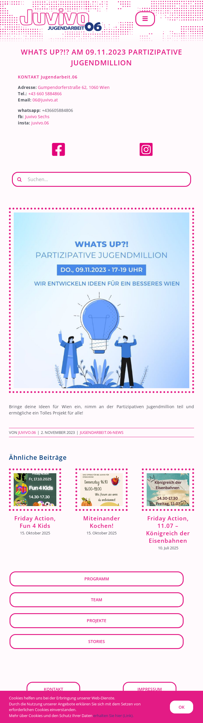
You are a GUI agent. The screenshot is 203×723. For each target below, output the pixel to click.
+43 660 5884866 (45, 93)
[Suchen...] (101, 179)
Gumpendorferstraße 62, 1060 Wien (74, 87)
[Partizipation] (101, 300)
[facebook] (58, 144)
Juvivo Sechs (37, 116)
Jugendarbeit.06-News (101, 432)
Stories (96, 641)
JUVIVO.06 (27, 432)
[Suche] (19, 179)
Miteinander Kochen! (101, 522)
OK (182, 707)
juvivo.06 (40, 123)
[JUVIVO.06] (56, 8)
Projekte (96, 620)
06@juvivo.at (45, 100)
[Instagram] (146, 144)
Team (96, 599)
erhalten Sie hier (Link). (113, 715)
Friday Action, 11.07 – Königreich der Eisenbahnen (168, 529)
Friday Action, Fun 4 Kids (35, 522)
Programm (96, 579)
